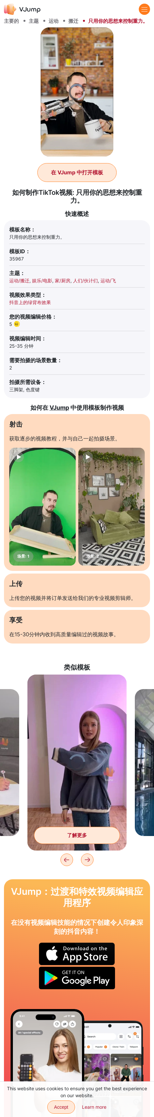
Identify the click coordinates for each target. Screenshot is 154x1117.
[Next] (87, 860)
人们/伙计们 (85, 280)
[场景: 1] (42, 507)
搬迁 (73, 21)
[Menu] (144, 9)
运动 (53, 21)
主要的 (11, 21)
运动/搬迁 (19, 280)
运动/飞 (108, 280)
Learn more (94, 1107)
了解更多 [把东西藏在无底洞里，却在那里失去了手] (77, 835)
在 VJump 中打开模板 (77, 172)
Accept (61, 1107)
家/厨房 (62, 280)
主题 (34, 21)
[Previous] (66, 860)
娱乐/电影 (42, 280)
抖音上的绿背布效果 (30, 302)
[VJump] (22, 9)
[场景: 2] (111, 507)
